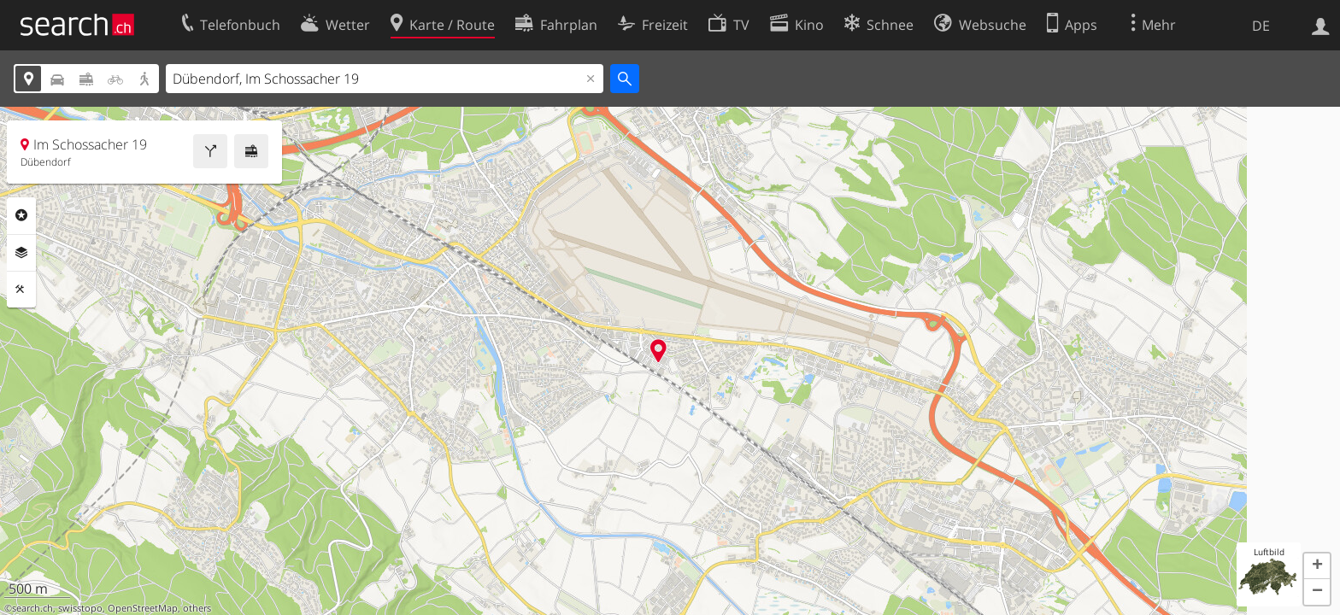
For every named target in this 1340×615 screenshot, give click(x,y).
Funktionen (21, 290)
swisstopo (80, 608)
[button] (1317, 566)
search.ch (32, 608)
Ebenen (21, 253)
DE (1261, 25)
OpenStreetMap (143, 608)
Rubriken (21, 215)
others (197, 608)
